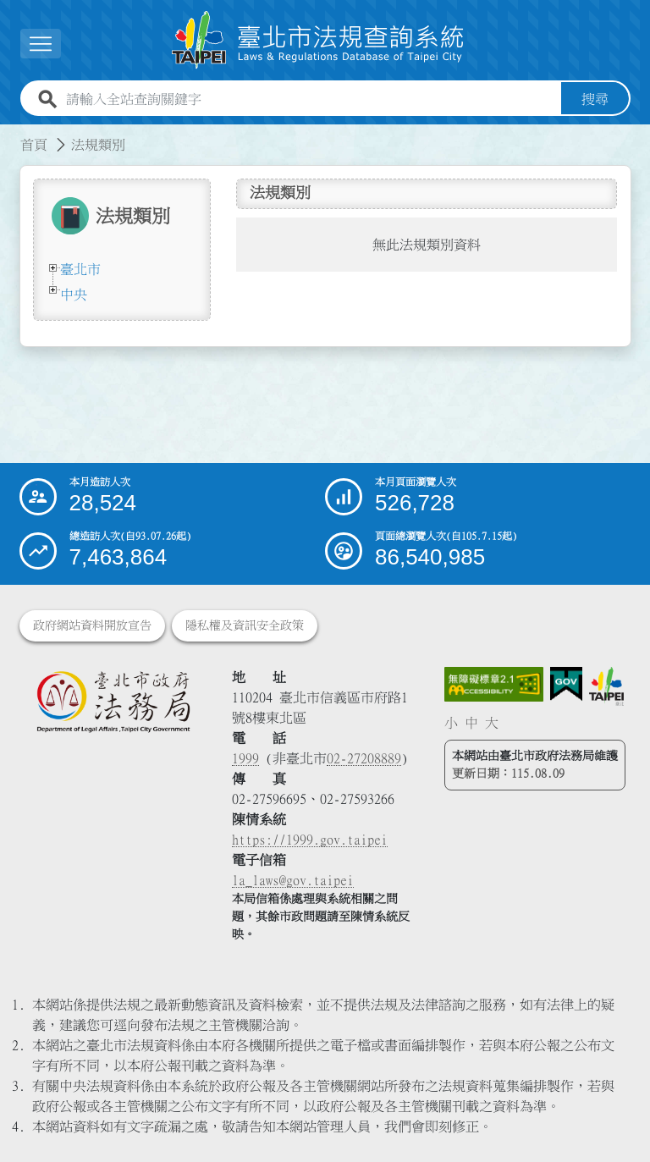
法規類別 (98, 144)
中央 (73, 294)
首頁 (33, 144)
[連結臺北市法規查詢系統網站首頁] (318, 40)
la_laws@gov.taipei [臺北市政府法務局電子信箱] (293, 880)
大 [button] (492, 723)
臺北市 (80, 269)
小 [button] (451, 723)
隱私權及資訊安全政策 (244, 625)
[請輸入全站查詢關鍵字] (310, 99)
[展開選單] (40, 43)
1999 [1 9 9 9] (245, 758)
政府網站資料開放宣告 (92, 625)
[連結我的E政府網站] (566, 684)
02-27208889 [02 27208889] (364, 758)
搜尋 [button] (595, 99)
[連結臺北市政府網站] (606, 687)
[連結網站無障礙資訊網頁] (494, 684)
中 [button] (471, 723)
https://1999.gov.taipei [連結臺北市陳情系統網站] (310, 839)
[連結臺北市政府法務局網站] (113, 701)
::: (10, 134)
